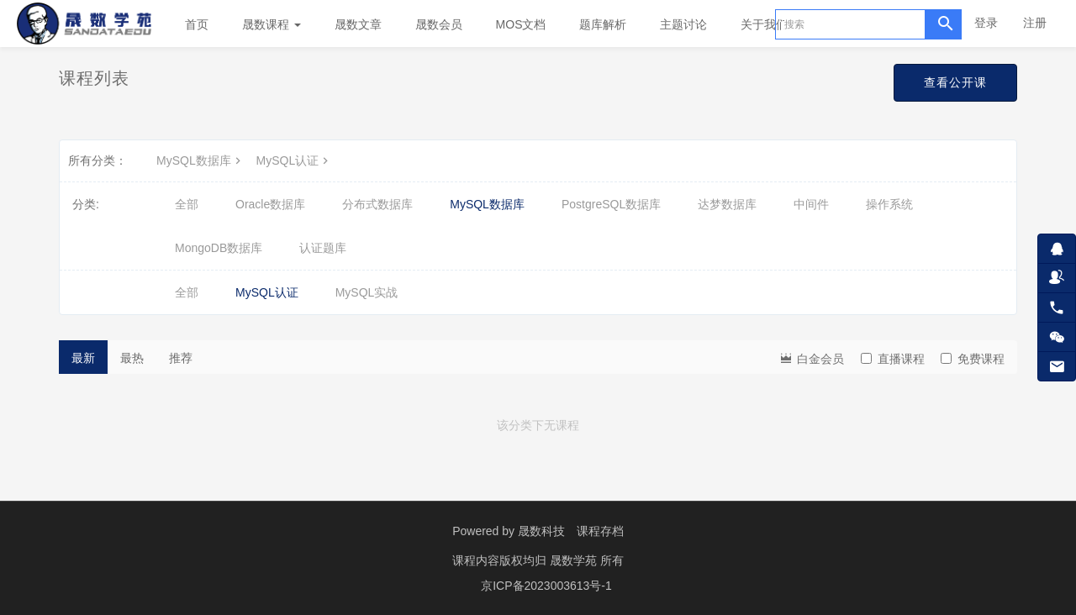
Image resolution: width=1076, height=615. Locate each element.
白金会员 (811, 357)
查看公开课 (955, 82)
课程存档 (600, 531)
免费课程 (973, 358)
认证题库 (322, 248)
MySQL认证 (294, 160)
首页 (196, 24)
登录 (986, 22)
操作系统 (889, 204)
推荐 (181, 358)
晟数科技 (541, 531)
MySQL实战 (366, 292)
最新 (83, 358)
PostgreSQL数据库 (611, 204)
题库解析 (602, 24)
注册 (1035, 22)
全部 (186, 204)
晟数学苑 (575, 560)
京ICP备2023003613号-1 (546, 585)
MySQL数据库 (200, 160)
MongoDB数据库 (218, 248)
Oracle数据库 (270, 204)
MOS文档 (521, 24)
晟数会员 (438, 24)
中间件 (811, 204)
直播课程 (893, 358)
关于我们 (770, 24)
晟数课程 (271, 24)
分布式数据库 (377, 204)
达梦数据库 (727, 204)
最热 (132, 358)
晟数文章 (358, 24)
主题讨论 (683, 24)
